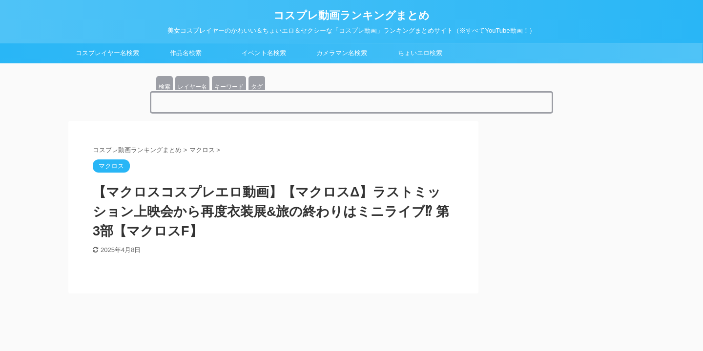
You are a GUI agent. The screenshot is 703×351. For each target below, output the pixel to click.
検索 (164, 86)
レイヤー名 (192, 86)
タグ (257, 86)
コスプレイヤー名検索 (107, 53)
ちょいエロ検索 (420, 53)
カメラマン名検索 (341, 53)
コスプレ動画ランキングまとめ (351, 15)
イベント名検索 (264, 53)
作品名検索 (186, 53)
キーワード (229, 86)
